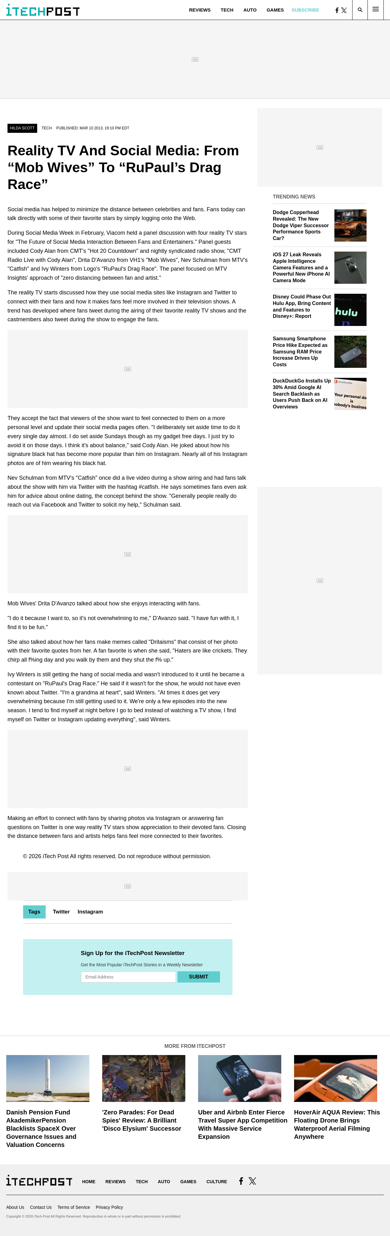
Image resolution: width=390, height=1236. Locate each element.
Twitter (61, 912)
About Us (15, 1207)
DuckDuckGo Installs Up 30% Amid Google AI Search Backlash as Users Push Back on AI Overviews (302, 393)
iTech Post (56, 856)
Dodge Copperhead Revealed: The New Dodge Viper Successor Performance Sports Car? (301, 225)
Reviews (200, 10)
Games (275, 10)
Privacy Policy (109, 1207)
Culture (217, 1181)
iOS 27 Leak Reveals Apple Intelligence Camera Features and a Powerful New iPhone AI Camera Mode (301, 267)
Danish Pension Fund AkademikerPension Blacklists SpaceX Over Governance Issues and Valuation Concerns (41, 1128)
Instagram (90, 912)
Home (88, 1181)
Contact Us (41, 1207)
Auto (250, 10)
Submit (198, 976)
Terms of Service (74, 1207)
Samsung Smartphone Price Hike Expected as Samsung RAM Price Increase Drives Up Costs (300, 351)
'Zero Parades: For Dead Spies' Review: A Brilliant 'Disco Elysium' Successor (141, 1120)
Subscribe (305, 10)
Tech (227, 10)
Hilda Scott (22, 128)
